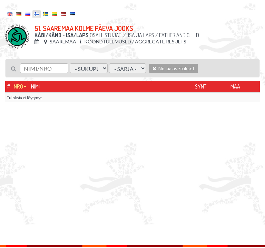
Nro (18, 86)
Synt (200, 86)
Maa (235, 86)
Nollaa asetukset (174, 68)
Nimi (35, 86)
